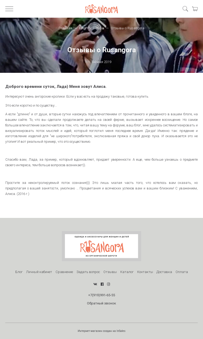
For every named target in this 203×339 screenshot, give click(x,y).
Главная (65, 28)
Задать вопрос (88, 272)
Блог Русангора (91, 28)
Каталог (127, 272)
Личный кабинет (39, 272)
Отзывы (110, 272)
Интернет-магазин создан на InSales (102, 331)
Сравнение (64, 272)
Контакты (145, 272)
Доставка (164, 272)
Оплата (182, 272)
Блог (19, 272)
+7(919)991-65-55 (101, 295)
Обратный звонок (101, 303)
